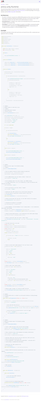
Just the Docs (7, 399)
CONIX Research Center (24, 396)
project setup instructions (19, 10)
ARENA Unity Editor (12, 11)
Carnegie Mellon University (12, 396)
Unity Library (3, 4)
